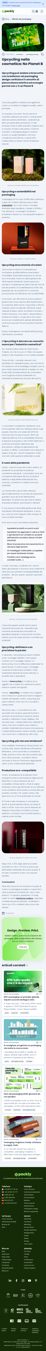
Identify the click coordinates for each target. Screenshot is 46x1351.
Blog (5, 19)
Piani (3, 1227)
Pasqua (26, 1241)
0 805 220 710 (8, 1195)
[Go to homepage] (8, 11)
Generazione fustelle (9, 1222)
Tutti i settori (28, 1244)
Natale (26, 1238)
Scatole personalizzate (32, 1192)
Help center (6, 1257)
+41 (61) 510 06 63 (9, 1203)
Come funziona (29, 1189)
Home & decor (29, 1227)
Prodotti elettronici (30, 1230)
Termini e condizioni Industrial (35, 1330)
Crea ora (23, 947)
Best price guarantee (31, 1211)
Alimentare (27, 1219)
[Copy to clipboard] (42, 54)
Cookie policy (4, 1329)
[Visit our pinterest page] (36, 1280)
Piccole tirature (29, 1197)
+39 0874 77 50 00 (10, 1189)
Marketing (27, 1224)
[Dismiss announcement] (43, 4)
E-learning (5, 1265)
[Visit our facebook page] (16, 1280)
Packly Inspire (6, 1260)
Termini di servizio (24, 1329)
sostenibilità (7, 205)
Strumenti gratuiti (7, 1268)
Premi (26, 1257)
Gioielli (26, 1235)
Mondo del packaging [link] (21, 19)
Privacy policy (13, 1329)
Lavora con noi (29, 1265)
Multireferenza (29, 1206)
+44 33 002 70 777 (10, 1192)
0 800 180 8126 (8, 1197)
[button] (35, 11)
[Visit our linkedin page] (10, 1280)
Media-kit (5, 1271)
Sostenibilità (28, 1262)
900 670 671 (7, 1200)
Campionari (6, 1262)
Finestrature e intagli (31, 1209)
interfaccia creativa (24, 898)
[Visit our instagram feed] (23, 1280)
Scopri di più (16, 5)
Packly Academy (29, 1268)
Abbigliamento (29, 1233)
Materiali (27, 1200)
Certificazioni (28, 1260)
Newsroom (5, 1254)
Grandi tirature (28, 1195)
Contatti (26, 1254)
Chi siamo (27, 1251)
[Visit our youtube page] (29, 1280)
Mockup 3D (6, 1224)
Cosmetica (27, 1222)
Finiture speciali (29, 1203)
